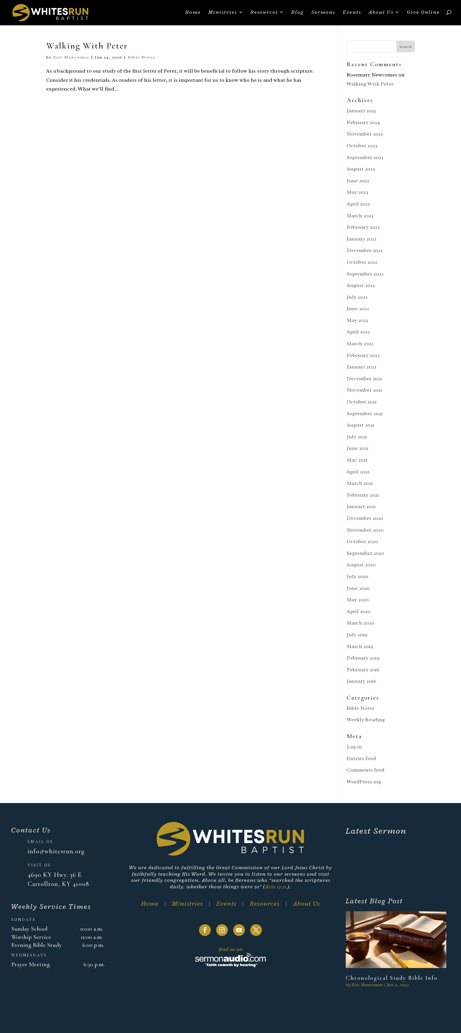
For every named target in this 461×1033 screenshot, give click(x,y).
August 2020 (361, 564)
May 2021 (357, 460)
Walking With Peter (87, 45)
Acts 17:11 (275, 886)
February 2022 (363, 355)
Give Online (423, 13)
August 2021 (360, 425)
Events (352, 13)
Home (193, 13)
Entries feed (361, 758)
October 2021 (362, 401)
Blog (297, 13)
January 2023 (361, 239)
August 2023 (361, 169)
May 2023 (357, 192)
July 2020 (357, 576)
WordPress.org (364, 781)
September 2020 (365, 553)
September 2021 (365, 413)
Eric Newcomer (71, 57)
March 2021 (360, 483)
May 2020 (358, 599)
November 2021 (364, 390)
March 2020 (360, 623)
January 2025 (361, 110)
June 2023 (358, 180)
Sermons (323, 13)
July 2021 (357, 436)
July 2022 (357, 297)
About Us (381, 13)
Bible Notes (141, 57)
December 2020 (365, 518)
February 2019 (363, 658)
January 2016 (361, 681)
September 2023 (365, 157)
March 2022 (360, 343)
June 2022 (358, 308)
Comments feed (366, 770)
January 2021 (361, 506)
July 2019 (357, 634)
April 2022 (358, 331)
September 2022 (365, 274)
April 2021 (358, 471)
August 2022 (361, 285)
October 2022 (362, 262)
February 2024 (363, 122)
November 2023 (365, 134)
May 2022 (357, 320)
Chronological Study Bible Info (392, 978)
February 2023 (363, 227)
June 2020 (358, 588)
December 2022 (365, 250)
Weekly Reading (366, 719)
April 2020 (358, 611)
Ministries (222, 13)
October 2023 (362, 145)
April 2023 (358, 204)
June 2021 (357, 448)
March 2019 (360, 646)
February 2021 (363, 495)
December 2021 (364, 378)
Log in (354, 746)
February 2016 (363, 669)
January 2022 (361, 366)
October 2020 (362, 541)
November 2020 (365, 530)
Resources (264, 13)
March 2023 (360, 215)
